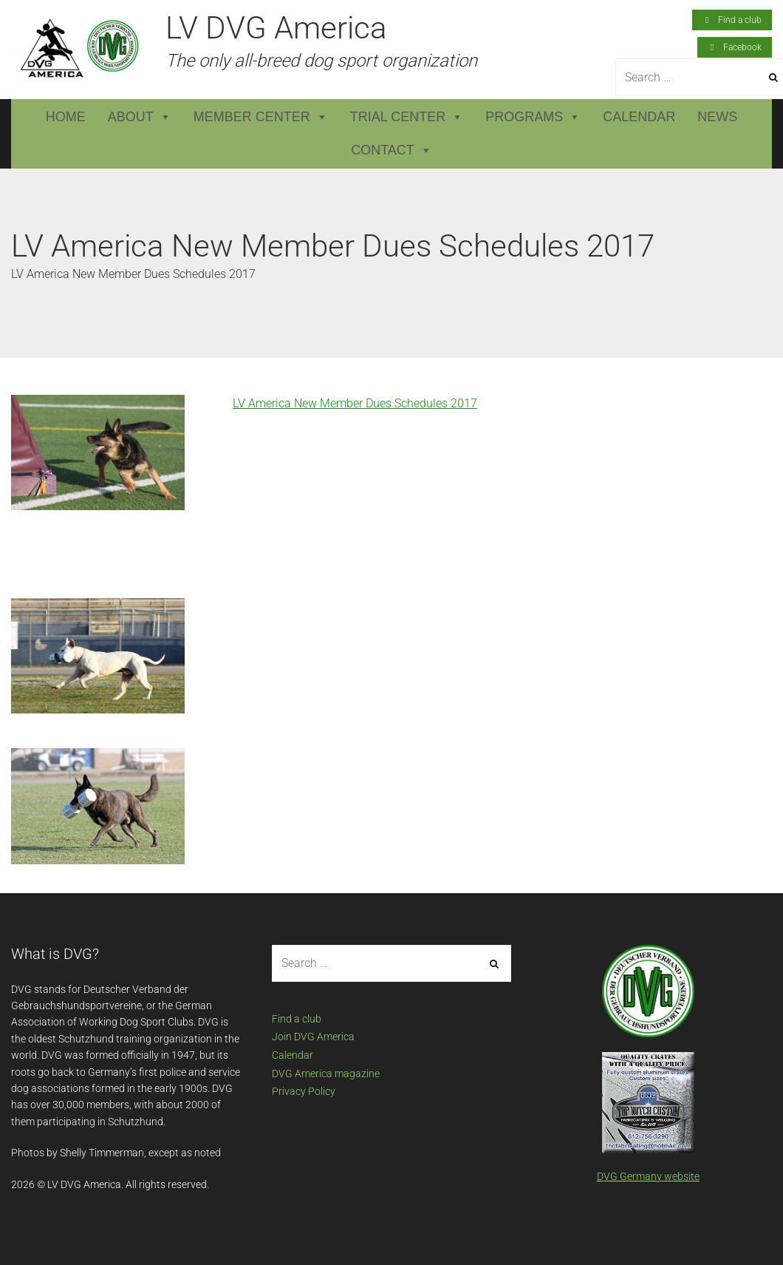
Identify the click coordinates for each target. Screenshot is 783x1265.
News (717, 116)
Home (66, 116)
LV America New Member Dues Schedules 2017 (355, 403)
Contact (391, 150)
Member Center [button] (261, 117)
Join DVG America (313, 1036)
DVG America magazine (326, 1073)
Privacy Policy (303, 1091)
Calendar (639, 116)
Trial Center (406, 117)
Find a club (296, 1019)
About (139, 117)
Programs (533, 117)
